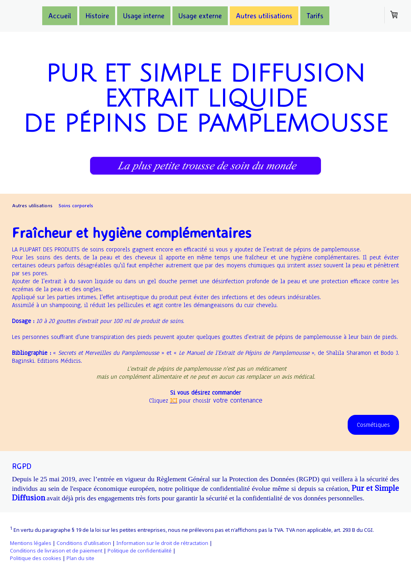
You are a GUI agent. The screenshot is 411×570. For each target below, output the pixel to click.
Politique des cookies (35, 558)
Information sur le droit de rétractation (162, 543)
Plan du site (80, 558)
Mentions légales (30, 543)
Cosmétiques (373, 425)
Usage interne (143, 15)
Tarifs (314, 15)
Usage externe (200, 15)
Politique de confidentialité (140, 550)
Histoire (97, 15)
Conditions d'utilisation (84, 543)
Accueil (59, 15)
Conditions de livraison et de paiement (56, 550)
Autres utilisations (264, 15)
